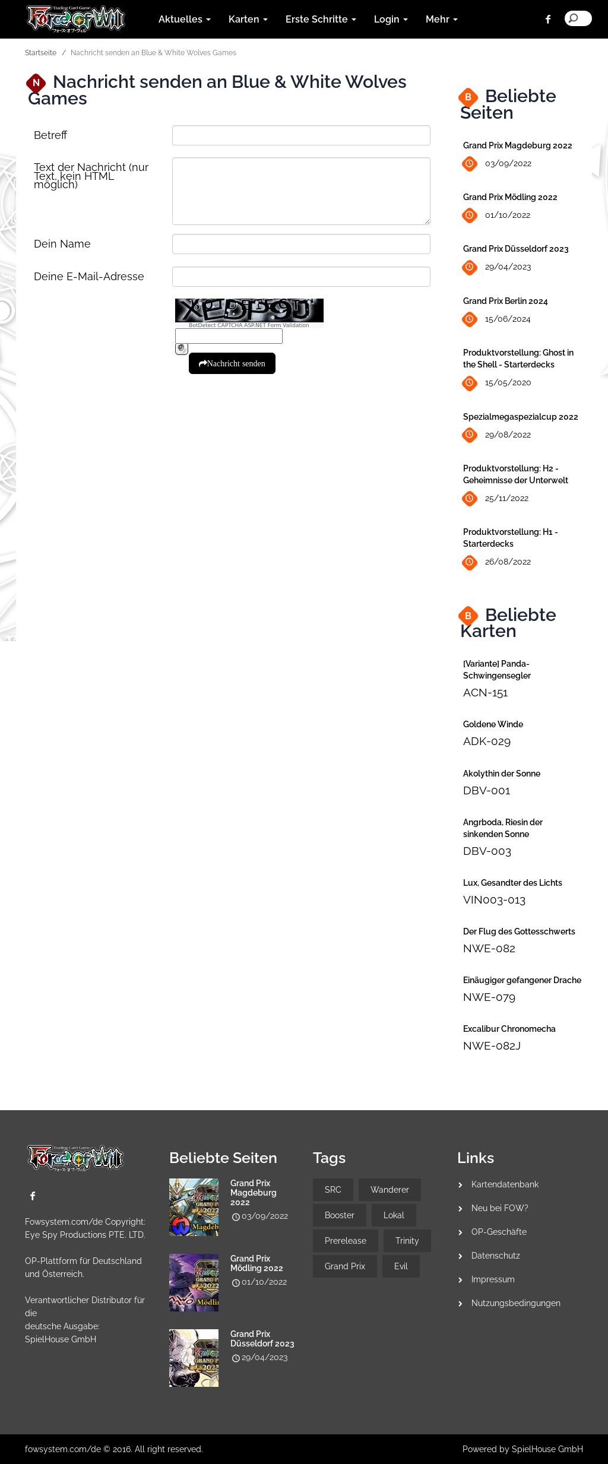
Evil (401, 1266)
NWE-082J (492, 1045)
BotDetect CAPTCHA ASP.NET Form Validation (249, 325)
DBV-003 (487, 850)
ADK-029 (487, 740)
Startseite (40, 53)
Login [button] (391, 19)
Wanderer (389, 1189)
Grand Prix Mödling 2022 (510, 197)
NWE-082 (489, 948)
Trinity (407, 1241)
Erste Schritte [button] (321, 19)
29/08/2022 (497, 435)
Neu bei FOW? (499, 1208)
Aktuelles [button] (185, 19)
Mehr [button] (442, 19)
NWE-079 (489, 996)
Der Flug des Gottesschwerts (519, 931)
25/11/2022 (495, 499)
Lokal (394, 1215)
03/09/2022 (497, 164)
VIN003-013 (494, 899)
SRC (333, 1189)
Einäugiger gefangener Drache (522, 980)
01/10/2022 (496, 216)
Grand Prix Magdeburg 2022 (517, 145)
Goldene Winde (493, 724)
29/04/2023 (497, 267)
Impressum (493, 1279)
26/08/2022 (497, 562)
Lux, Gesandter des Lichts (512, 883)
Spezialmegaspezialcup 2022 (520, 417)
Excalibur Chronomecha (509, 1029)
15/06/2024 (497, 319)
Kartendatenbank (505, 1184)
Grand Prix (345, 1266)
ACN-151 (485, 692)
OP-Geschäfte (499, 1232)
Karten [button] (248, 19)
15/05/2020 (497, 383)
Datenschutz (495, 1255)
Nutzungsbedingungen (515, 1303)
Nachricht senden (236, 363)
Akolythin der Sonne (501, 773)
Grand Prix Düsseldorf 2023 (516, 248)
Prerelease (345, 1241)
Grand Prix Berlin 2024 (505, 301)
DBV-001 (486, 790)
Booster (339, 1215)
